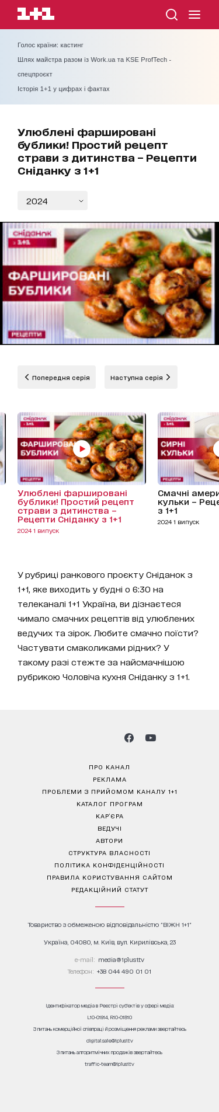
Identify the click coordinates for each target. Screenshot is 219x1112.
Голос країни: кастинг (51, 44)
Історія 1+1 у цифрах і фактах (64, 88)
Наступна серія (137, 377)
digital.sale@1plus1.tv (109, 1040)
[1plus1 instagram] (67, 738)
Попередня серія (60, 377)
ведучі (110, 827)
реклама (110, 778)
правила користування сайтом (110, 876)
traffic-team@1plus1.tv (109, 1063)
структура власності (109, 852)
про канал (109, 766)
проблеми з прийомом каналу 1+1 (110, 790)
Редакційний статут (109, 889)
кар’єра (110, 815)
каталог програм (110, 803)
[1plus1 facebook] (129, 738)
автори (109, 839)
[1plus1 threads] (88, 738)
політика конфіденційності (109, 864)
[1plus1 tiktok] (109, 738)
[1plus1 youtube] (150, 737)
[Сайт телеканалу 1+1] (36, 15)
